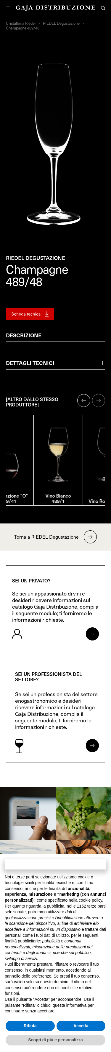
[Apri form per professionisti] (92, 745)
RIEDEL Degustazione (61, 23)
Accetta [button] (81, 1025)
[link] (28, 813)
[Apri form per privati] (92, 633)
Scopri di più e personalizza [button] (55, 1039)
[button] (83, 400)
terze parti (96, 906)
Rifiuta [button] (30, 1025)
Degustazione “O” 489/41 (31, 498)
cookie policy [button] (90, 900)
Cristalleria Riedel (21, 23)
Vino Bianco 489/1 (80, 500)
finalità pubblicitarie (22, 941)
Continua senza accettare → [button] (55, 864)
